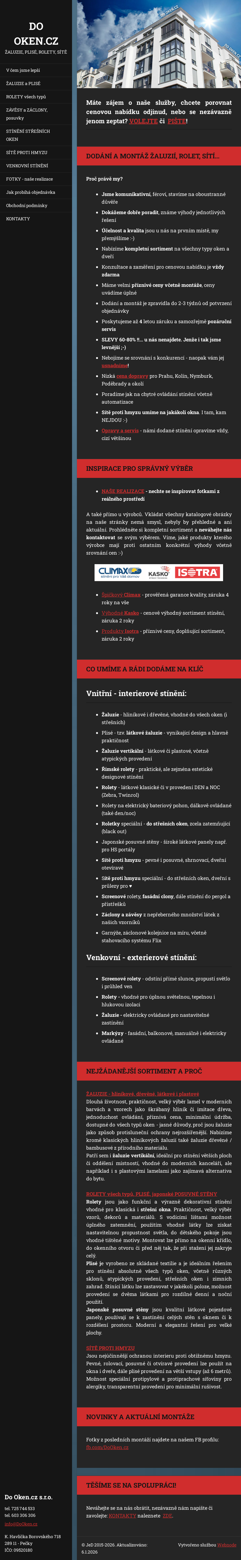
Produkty (120, 631)
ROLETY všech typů (26, 97)
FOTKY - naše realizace (29, 179)
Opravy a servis (120, 430)
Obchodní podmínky (26, 205)
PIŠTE (177, 121)
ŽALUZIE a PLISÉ (23, 83)
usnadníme (115, 365)
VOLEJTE (143, 121)
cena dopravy (132, 376)
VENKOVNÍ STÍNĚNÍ (27, 166)
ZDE (167, 1515)
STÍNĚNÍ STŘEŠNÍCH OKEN (28, 135)
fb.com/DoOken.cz (107, 1447)
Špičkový (121, 594)
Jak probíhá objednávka (30, 192)
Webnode (226, 1545)
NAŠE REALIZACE (123, 491)
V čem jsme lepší (23, 70)
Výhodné (120, 612)
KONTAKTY (18, 219)
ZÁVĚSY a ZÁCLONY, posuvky (27, 114)
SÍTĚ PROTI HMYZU (26, 152)
